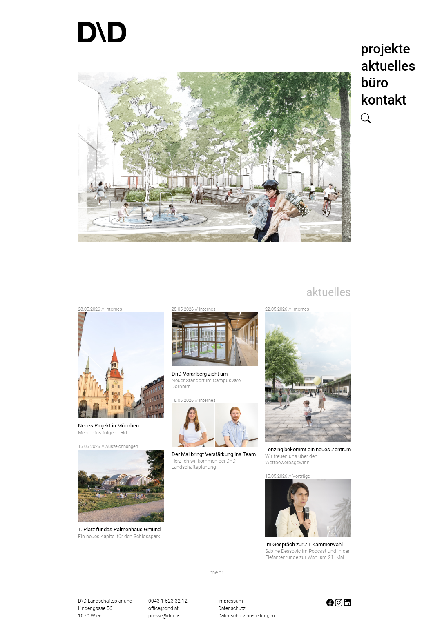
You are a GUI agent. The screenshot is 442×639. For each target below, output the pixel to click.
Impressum (230, 601)
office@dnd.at (163, 608)
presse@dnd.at (164, 616)
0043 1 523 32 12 (168, 601)
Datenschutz (232, 608)
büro (374, 83)
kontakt (383, 100)
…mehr (214, 572)
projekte (385, 49)
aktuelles (388, 66)
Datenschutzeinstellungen (246, 616)
